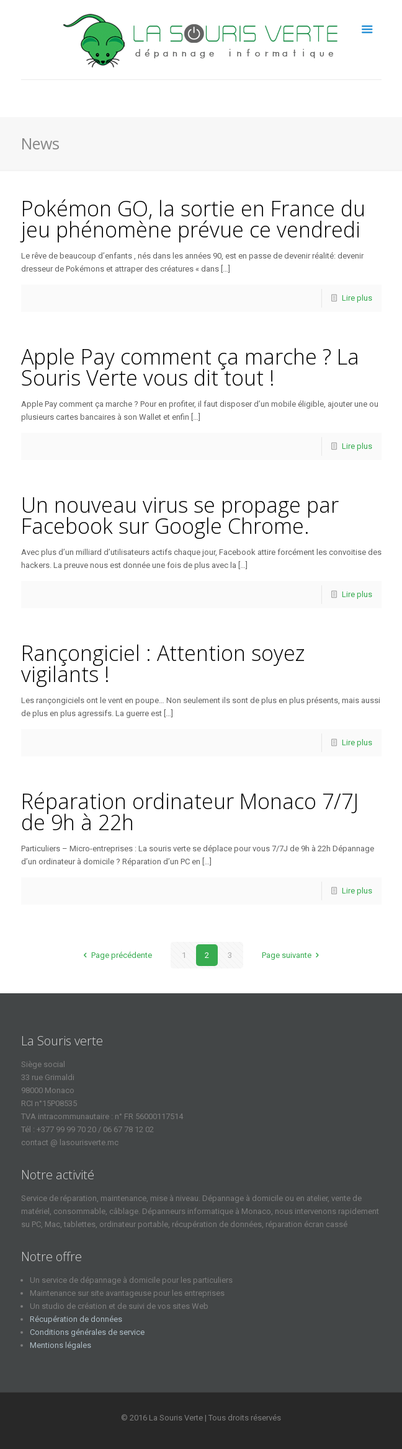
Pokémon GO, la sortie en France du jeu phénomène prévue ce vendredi (193, 219)
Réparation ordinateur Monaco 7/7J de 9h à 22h (190, 811)
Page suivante (292, 955)
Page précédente (115, 955)
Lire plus (357, 298)
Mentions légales (60, 1345)
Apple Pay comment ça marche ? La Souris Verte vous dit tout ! (190, 367)
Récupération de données (76, 1319)
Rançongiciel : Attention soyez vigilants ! (163, 663)
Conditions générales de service (87, 1332)
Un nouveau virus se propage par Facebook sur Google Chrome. (180, 515)
